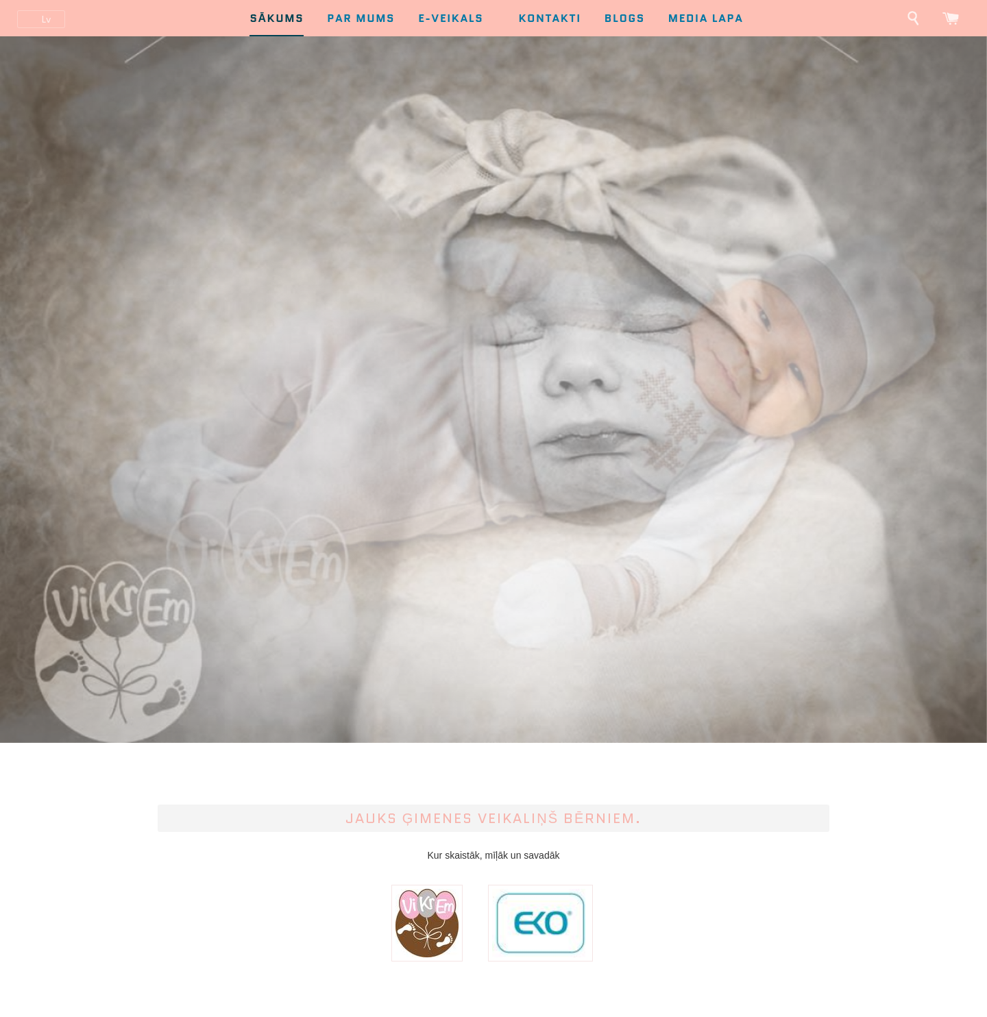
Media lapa (706, 18)
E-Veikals (458, 18)
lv (46, 19)
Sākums (276, 18)
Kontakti (549, 18)
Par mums (361, 18)
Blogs (625, 18)
